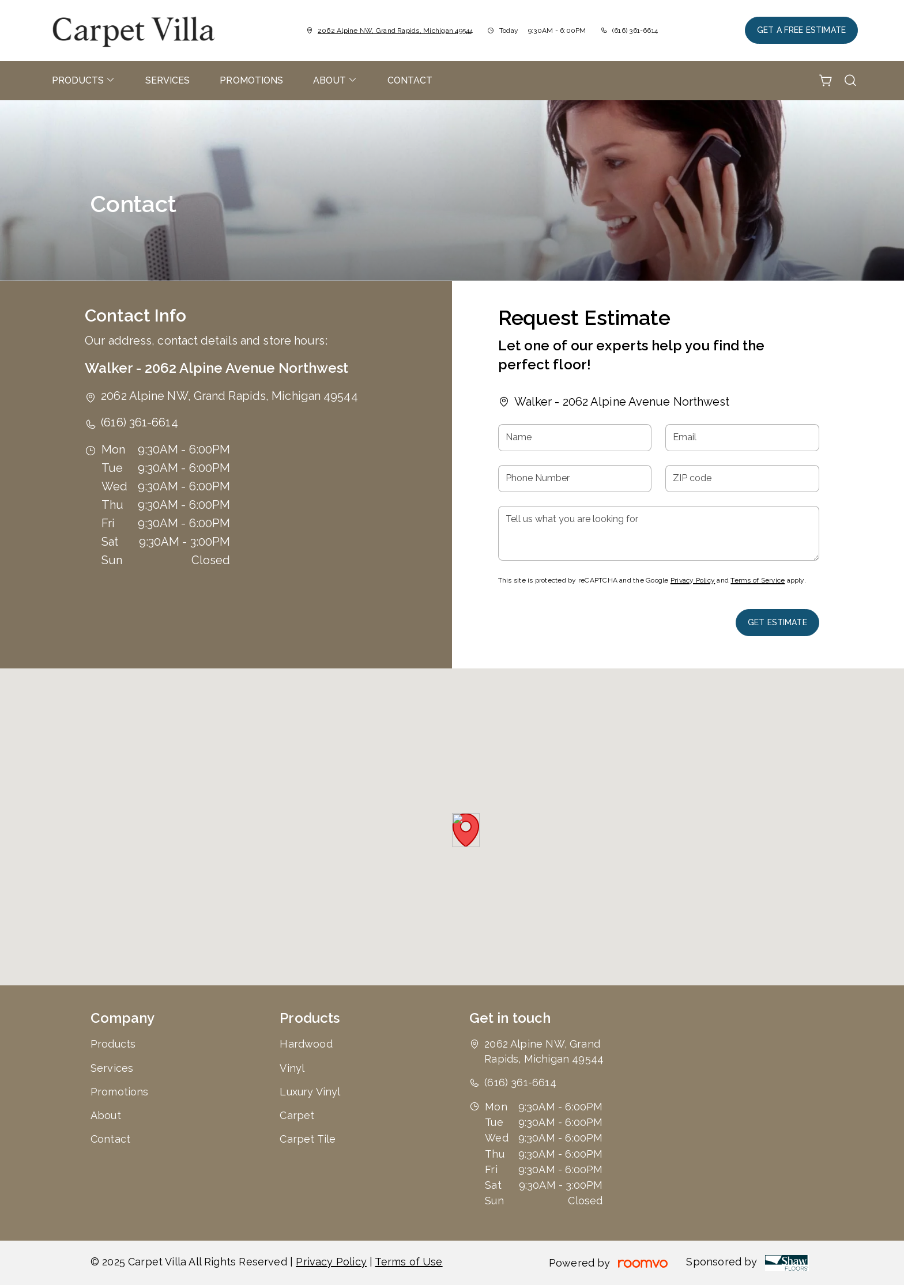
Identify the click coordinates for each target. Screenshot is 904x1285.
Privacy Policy (693, 580)
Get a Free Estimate (801, 30)
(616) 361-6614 (635, 31)
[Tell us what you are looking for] (658, 533)
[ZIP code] (742, 478)
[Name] (575, 437)
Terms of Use (408, 1262)
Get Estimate (777, 622)
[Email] (742, 437)
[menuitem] (83, 80)
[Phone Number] (575, 478)
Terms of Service (757, 580)
